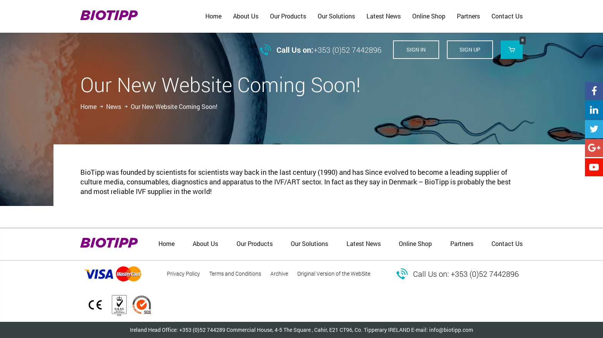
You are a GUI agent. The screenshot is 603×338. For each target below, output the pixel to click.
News (113, 106)
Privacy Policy (183, 273)
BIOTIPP (108, 16)
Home (88, 106)
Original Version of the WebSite (333, 273)
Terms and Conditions (235, 273)
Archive (279, 273)
